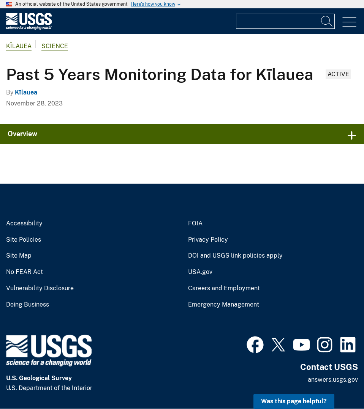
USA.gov (200, 272)
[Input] (285, 21)
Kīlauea (19, 46)
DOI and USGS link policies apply (235, 255)
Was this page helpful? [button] (294, 401)
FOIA (195, 223)
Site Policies (23, 239)
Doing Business (27, 304)
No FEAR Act (24, 272)
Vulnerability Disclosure (40, 288)
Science (54, 46)
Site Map (19, 255)
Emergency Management (223, 304)
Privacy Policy (208, 239)
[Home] (29, 27)
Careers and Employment (224, 288)
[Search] (327, 21)
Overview (22, 134)
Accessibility (24, 223)
